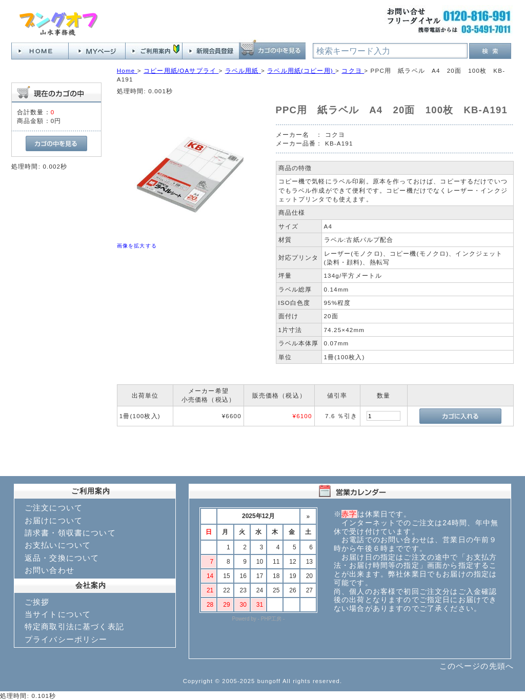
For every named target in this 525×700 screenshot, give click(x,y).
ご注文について (54, 507)
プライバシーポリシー (66, 639)
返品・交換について (62, 557)
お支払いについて (58, 545)
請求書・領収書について (70, 532)
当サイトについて (58, 614)
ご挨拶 (37, 602)
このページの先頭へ (476, 666)
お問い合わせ (49, 570)
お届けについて (54, 520)
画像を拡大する (137, 246)
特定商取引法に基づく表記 (74, 626)
